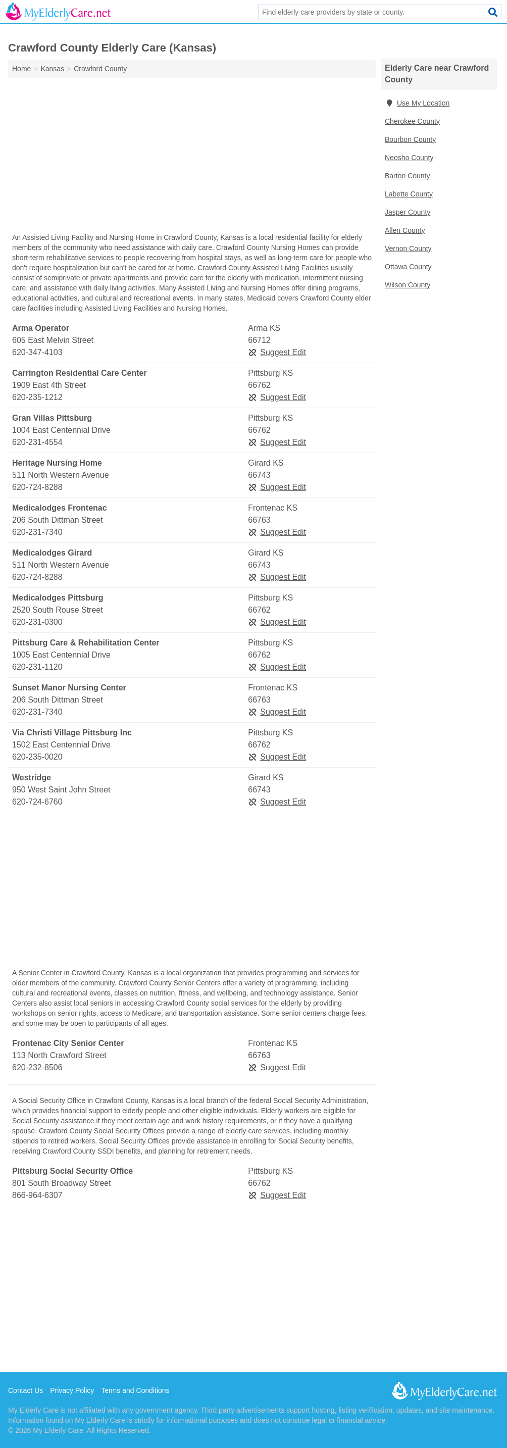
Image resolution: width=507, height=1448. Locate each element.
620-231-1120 (37, 667)
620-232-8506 (37, 1067)
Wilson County (407, 285)
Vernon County (408, 248)
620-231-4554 (37, 442)
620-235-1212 (37, 397)
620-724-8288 (37, 487)
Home (21, 69)
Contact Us (25, 1390)
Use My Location (417, 103)
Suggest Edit (277, 352)
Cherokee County (412, 121)
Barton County (407, 176)
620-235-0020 (37, 757)
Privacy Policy (72, 1390)
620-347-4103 (37, 352)
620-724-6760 (37, 801)
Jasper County (407, 212)
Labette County (409, 194)
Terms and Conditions (135, 1390)
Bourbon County (410, 139)
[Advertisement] (192, 157)
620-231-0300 (37, 622)
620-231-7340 (37, 532)
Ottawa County (408, 267)
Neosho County (409, 158)
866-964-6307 (37, 1195)
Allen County (405, 230)
